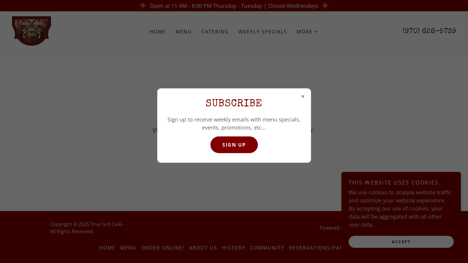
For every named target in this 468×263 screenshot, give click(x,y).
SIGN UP (234, 145)
